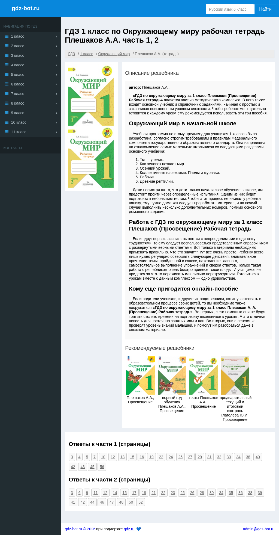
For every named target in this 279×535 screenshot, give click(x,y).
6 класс (17, 84)
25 (180, 457)
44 (92, 502)
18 (144, 492)
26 (192, 492)
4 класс (17, 65)
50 (131, 502)
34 (238, 457)
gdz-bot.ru (26, 8)
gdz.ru (129, 529)
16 (142, 457)
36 (240, 492)
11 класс (18, 132)
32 (219, 457)
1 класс (17, 36)
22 (161, 457)
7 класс (17, 93)
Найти (265, 9)
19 (151, 457)
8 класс (17, 103)
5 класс (17, 74)
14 (115, 492)
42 (73, 467)
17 (134, 492)
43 (82, 467)
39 (260, 492)
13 (122, 457)
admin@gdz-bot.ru (258, 529)
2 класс (17, 46)
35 (231, 492)
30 (212, 492)
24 (171, 457)
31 (209, 457)
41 (73, 502)
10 (103, 457)
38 (248, 457)
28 (202, 492)
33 (229, 457)
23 (173, 492)
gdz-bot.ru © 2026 (80, 529)
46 (102, 502)
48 (121, 502)
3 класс (17, 55)
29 (200, 457)
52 (140, 502)
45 (92, 467)
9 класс (17, 113)
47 (112, 502)
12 (113, 457)
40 (258, 457)
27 (190, 457)
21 (153, 492)
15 (132, 457)
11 (95, 492)
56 (102, 467)
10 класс (18, 122)
